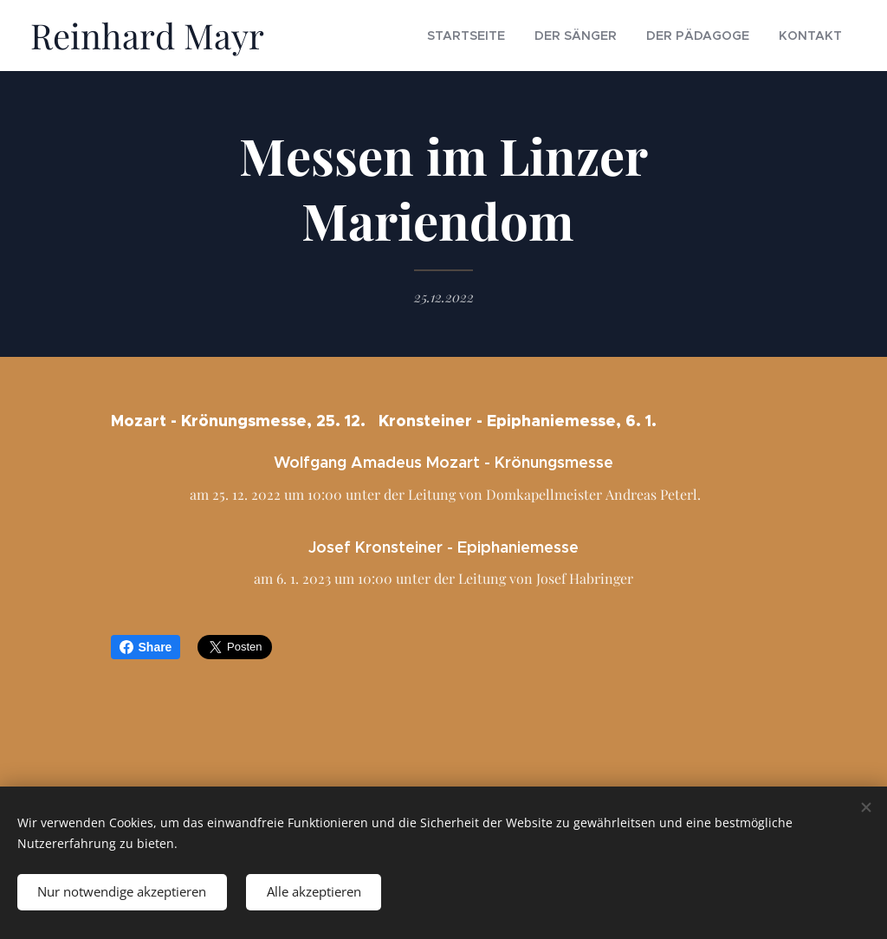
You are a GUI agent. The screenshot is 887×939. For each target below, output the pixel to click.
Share (146, 647)
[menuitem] (510, 35)
